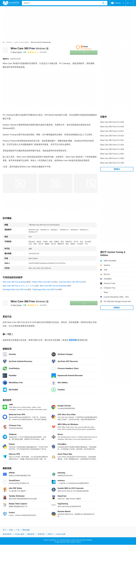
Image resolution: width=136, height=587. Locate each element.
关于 (4, 530)
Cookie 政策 (19, 534)
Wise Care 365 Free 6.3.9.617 (112, 131)
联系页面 (73, 340)
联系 (11, 530)
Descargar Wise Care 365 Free (15, 289)
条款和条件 (7, 534)
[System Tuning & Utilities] (21, 42)
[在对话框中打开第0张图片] (20, 183)
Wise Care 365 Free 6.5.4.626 (112, 122)
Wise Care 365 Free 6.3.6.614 (112, 136)
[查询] (64, 3)
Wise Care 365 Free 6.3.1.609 (112, 149)
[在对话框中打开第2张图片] (91, 183)
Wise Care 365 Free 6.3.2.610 (112, 145)
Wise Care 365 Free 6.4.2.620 (112, 127)
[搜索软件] (103, 3)
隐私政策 (30, 534)
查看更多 (117, 169)
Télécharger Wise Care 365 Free (45, 289)
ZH (129, 3)
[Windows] (9, 42)
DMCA (50, 534)
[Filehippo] (11, 3)
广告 (17, 530)
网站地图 (26, 530)
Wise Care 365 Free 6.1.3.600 (112, 158)
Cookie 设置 (60, 534)
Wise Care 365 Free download (15, 282)
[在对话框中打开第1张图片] (55, 183)
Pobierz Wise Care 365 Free (43, 282)
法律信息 (41, 534)
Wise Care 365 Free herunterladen (53, 286)
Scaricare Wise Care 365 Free (71, 282)
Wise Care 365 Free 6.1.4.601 (112, 154)
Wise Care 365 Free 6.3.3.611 (112, 140)
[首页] (3, 42)
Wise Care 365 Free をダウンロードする (19, 286)
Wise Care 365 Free (30, 48)
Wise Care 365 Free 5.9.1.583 (112, 163)
